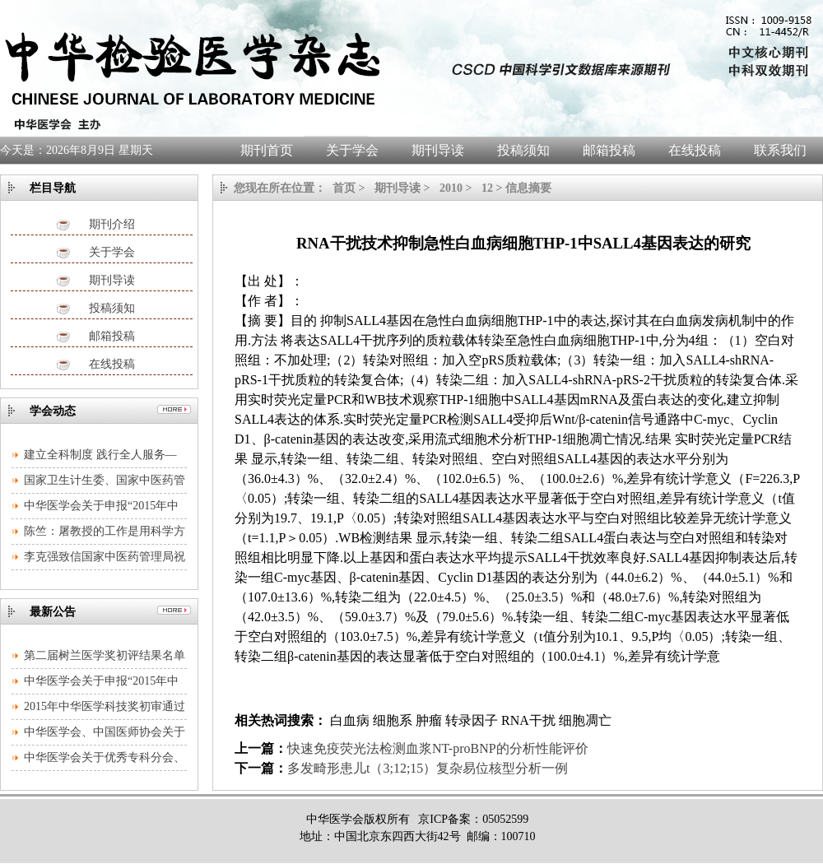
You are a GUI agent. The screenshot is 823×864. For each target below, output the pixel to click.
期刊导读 (112, 280)
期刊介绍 (112, 224)
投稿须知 (112, 308)
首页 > (350, 188)
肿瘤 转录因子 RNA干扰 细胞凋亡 (513, 720)
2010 (451, 188)
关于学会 (112, 252)
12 (487, 188)
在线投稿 (112, 364)
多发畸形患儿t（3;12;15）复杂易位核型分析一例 (427, 768)
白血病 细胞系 (369, 720)
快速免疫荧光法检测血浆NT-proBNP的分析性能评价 (437, 748)
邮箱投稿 (112, 336)
